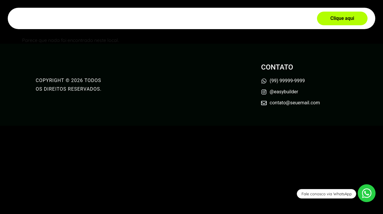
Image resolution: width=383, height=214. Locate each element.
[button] (342, 18)
